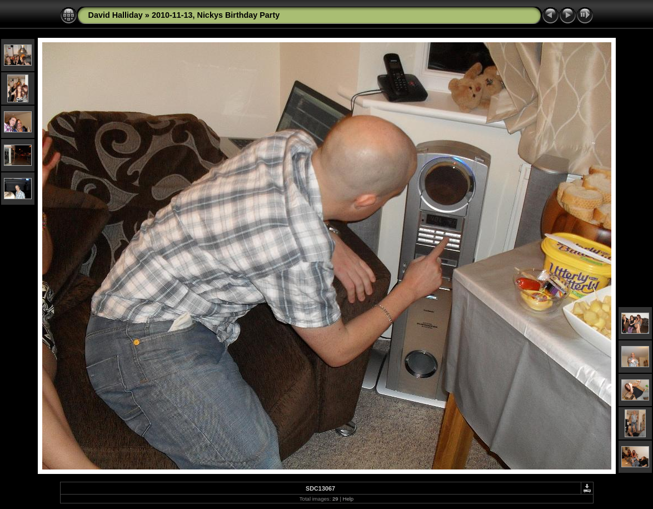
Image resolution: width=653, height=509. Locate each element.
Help (347, 499)
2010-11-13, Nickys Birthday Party (216, 15)
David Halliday (115, 15)
